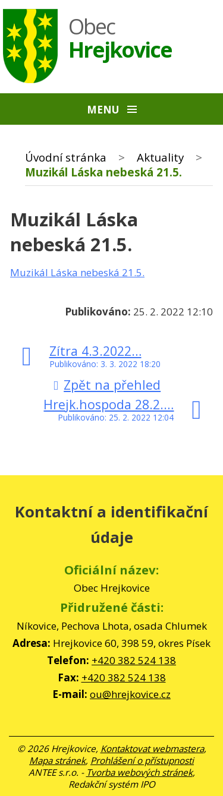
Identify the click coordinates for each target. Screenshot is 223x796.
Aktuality (160, 157)
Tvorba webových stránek (139, 772)
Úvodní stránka (65, 157)
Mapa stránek (57, 760)
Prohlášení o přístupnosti (142, 760)
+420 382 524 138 (134, 660)
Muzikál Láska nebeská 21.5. (77, 272)
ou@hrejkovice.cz (130, 694)
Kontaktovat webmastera (152, 748)
